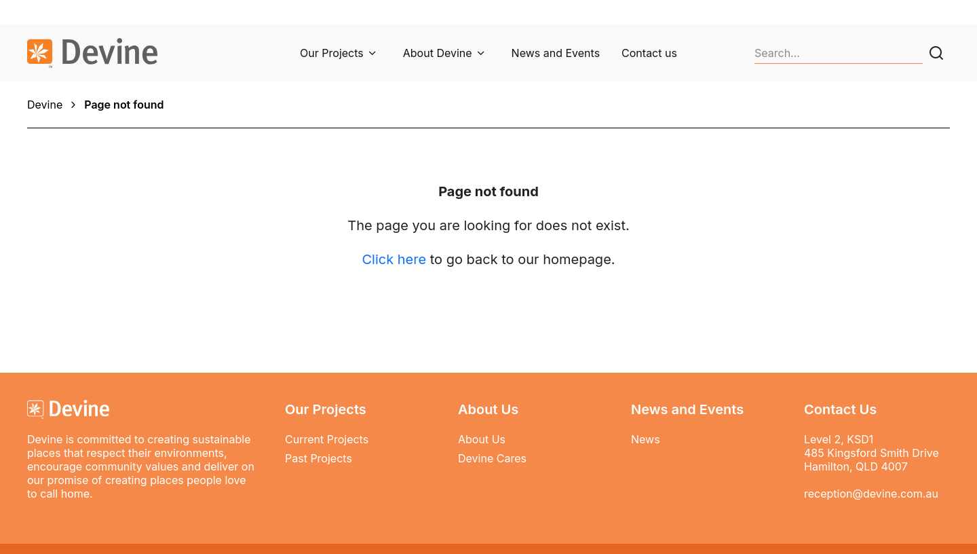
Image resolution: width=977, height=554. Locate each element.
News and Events (556, 53)
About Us (481, 439)
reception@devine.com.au (871, 493)
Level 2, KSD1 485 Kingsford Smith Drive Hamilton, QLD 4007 (871, 452)
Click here (394, 259)
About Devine (437, 53)
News (645, 439)
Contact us (649, 53)
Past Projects (318, 458)
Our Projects (332, 53)
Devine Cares (492, 458)
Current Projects (326, 439)
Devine (44, 104)
